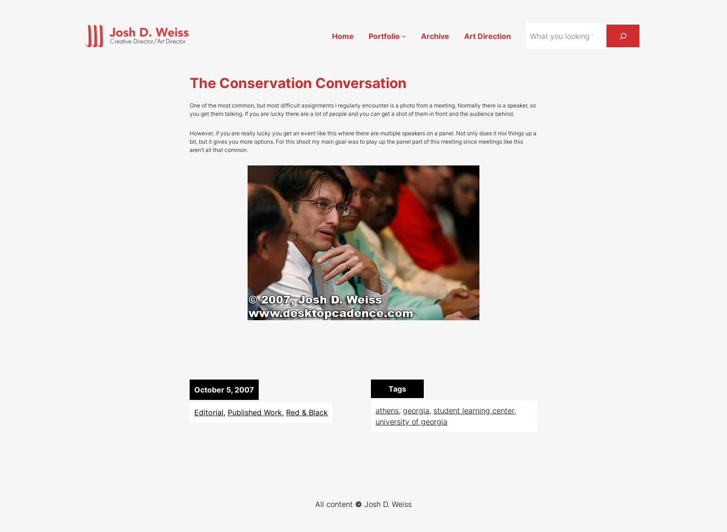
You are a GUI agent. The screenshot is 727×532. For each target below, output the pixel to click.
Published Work (255, 412)
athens (387, 410)
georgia (416, 410)
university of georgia (411, 421)
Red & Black (307, 412)
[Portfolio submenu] (404, 36)
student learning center (474, 410)
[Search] (622, 36)
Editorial (208, 412)
